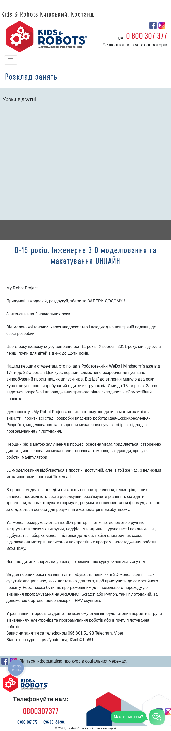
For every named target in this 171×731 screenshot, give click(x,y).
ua (120, 38)
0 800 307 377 (146, 36)
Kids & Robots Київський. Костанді (48, 14)
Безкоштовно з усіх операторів (134, 44)
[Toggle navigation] (10, 60)
